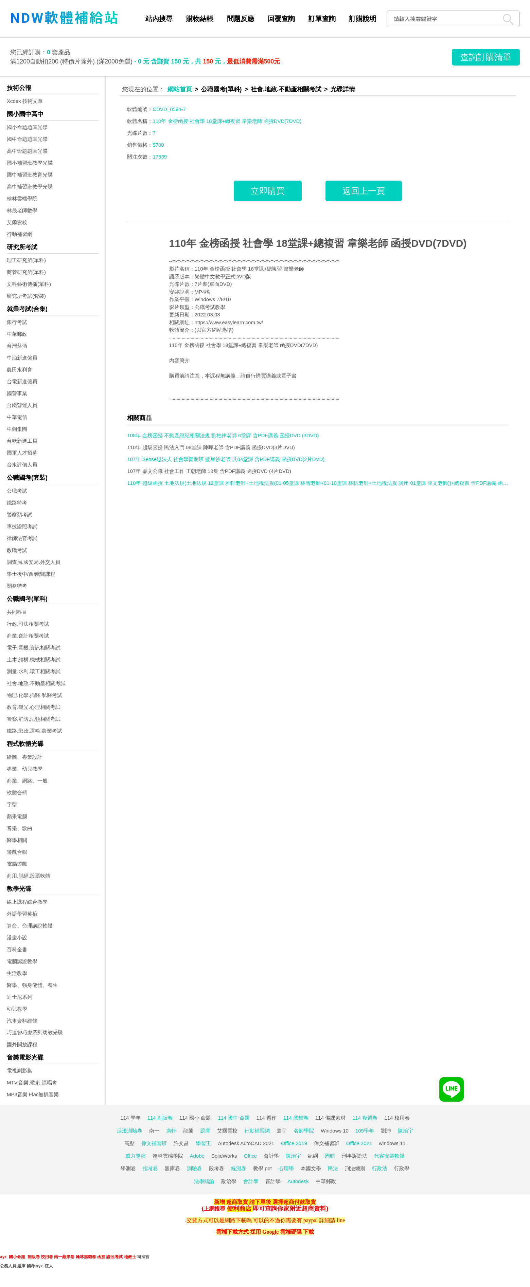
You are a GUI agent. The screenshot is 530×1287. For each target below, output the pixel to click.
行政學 (401, 1168)
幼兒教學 (17, 1009)
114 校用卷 (396, 1118)
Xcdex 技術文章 (25, 101)
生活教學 (17, 973)
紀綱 (313, 1156)
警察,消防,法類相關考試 (33, 719)
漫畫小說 (17, 937)
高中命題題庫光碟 (27, 151)
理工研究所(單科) (26, 260)
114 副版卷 (160, 1118)
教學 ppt (262, 1168)
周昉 (330, 1156)
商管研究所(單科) (26, 272)
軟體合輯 (17, 792)
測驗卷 (194, 1168)
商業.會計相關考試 (28, 636)
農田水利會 (19, 369)
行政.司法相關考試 (28, 624)
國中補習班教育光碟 (30, 175)
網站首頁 (179, 89)
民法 (333, 1168)
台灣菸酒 (17, 346)
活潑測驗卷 (129, 1131)
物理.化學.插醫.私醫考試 (34, 695)
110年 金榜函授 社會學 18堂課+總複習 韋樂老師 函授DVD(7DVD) (318, 243)
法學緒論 (204, 1181)
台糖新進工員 (22, 441)
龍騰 (188, 1131)
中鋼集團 (17, 429)
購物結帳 (199, 18)
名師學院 (304, 1131)
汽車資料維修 (22, 1021)
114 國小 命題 (195, 1118)
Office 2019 (294, 1143)
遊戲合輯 (17, 852)
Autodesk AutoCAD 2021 (246, 1143)
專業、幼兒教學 (24, 769)
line (341, 1220)
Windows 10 (335, 1131)
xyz (3, 1256)
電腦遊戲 (17, 864)
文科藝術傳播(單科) (29, 284)
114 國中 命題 (233, 1118)
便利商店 (239, 1208)
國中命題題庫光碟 (27, 139)
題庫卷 (172, 1168)
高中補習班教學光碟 (30, 186)
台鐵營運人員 (22, 405)
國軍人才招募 (22, 453)
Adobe (197, 1156)
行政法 (379, 1168)
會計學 (271, 1156)
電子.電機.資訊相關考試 (33, 647)
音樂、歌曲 (19, 828)
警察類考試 (19, 514)
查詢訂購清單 (485, 57)
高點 (129, 1143)
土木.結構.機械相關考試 (33, 659)
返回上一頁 (363, 191)
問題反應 (240, 18)
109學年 (364, 1131)
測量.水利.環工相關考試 (33, 671)
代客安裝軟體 (389, 1156)
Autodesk (298, 1181)
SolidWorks (224, 1156)
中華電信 (17, 417)
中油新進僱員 (22, 358)
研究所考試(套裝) (26, 296)
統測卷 (238, 1168)
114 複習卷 (364, 1118)
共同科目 (17, 612)
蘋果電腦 (17, 816)
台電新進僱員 (22, 381)
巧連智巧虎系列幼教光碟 (35, 1032)
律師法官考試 (22, 538)
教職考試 (17, 550)
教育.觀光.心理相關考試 (33, 707)
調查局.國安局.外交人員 (33, 562)
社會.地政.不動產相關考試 (36, 683)
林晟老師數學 (22, 210)
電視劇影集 (19, 1070)
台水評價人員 (22, 464)
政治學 (228, 1181)
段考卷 (216, 1168)
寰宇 (282, 1131)
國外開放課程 (22, 1044)
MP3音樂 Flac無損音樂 (33, 1094)
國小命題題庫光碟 (27, 127)
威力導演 (135, 1156)
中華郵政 (17, 334)
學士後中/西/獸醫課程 (31, 574)
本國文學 (311, 1168)
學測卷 (128, 1168)
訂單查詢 (322, 18)
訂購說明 (362, 18)
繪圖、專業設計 (24, 757)
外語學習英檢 (22, 914)
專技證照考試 (22, 526)
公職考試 (17, 491)
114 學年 (130, 1118)
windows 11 (392, 1143)
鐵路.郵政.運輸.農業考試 (34, 731)
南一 (154, 1131)
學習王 (203, 1143)
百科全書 (17, 949)
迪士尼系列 (19, 997)
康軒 (171, 1131)
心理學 (286, 1168)
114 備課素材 (330, 1118)
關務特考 (17, 586)
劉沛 (386, 1131)
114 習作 (267, 1118)
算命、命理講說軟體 (30, 926)
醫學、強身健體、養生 (32, 985)
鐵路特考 (17, 502)
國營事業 (17, 393)
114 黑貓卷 (295, 1118)
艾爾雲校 (17, 222)
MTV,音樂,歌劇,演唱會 (32, 1082)
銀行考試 (17, 322)
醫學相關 (17, 840)
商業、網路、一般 (27, 781)
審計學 (273, 1181)
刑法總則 (355, 1168)
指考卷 (150, 1168)
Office (250, 1156)
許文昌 (181, 1143)
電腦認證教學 (22, 961)
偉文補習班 (154, 1143)
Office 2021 (359, 1143)
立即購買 (268, 191)
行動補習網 (19, 234)
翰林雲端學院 (22, 198)
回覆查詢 (281, 18)
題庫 (205, 1131)
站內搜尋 (159, 18)
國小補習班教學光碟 (30, 163)
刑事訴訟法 (354, 1156)
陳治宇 (405, 1131)
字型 (12, 804)
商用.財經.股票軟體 (28, 876)
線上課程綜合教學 (27, 902)
